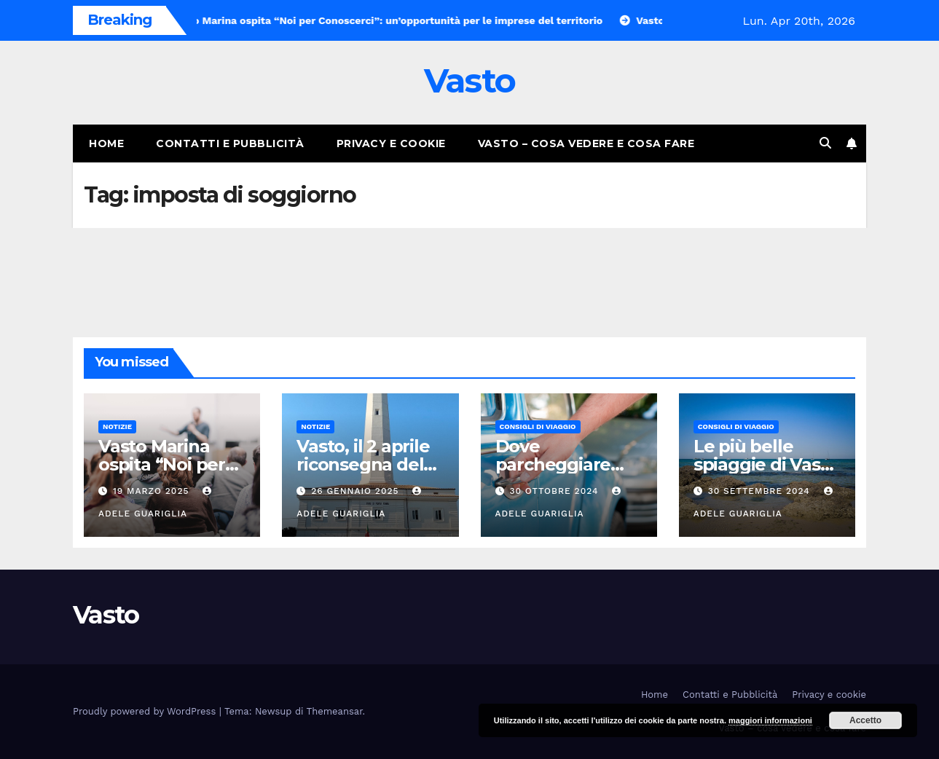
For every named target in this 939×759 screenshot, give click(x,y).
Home (106, 143)
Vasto (470, 80)
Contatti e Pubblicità (230, 143)
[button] (825, 143)
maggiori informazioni (770, 720)
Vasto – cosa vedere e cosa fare (586, 143)
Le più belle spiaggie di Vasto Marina (766, 464)
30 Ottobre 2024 (555, 491)
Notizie (117, 426)
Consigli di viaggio (538, 426)
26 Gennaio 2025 (356, 491)
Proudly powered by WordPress (146, 711)
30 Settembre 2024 (761, 491)
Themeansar (335, 711)
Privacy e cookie (391, 143)
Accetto (865, 720)
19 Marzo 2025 (152, 491)
